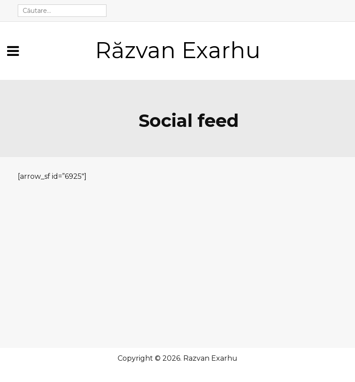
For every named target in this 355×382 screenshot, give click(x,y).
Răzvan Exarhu (177, 50)
